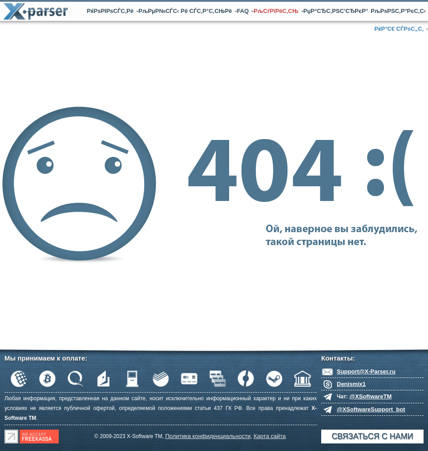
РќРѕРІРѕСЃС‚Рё (111, 11)
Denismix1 (351, 384)
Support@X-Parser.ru (366, 371)
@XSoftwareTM (370, 396)
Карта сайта (270, 436)
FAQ (244, 11)
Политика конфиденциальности (207, 436)
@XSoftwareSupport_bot (371, 409)
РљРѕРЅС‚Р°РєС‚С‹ (398, 11)
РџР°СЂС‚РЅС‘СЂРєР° (335, 11)
